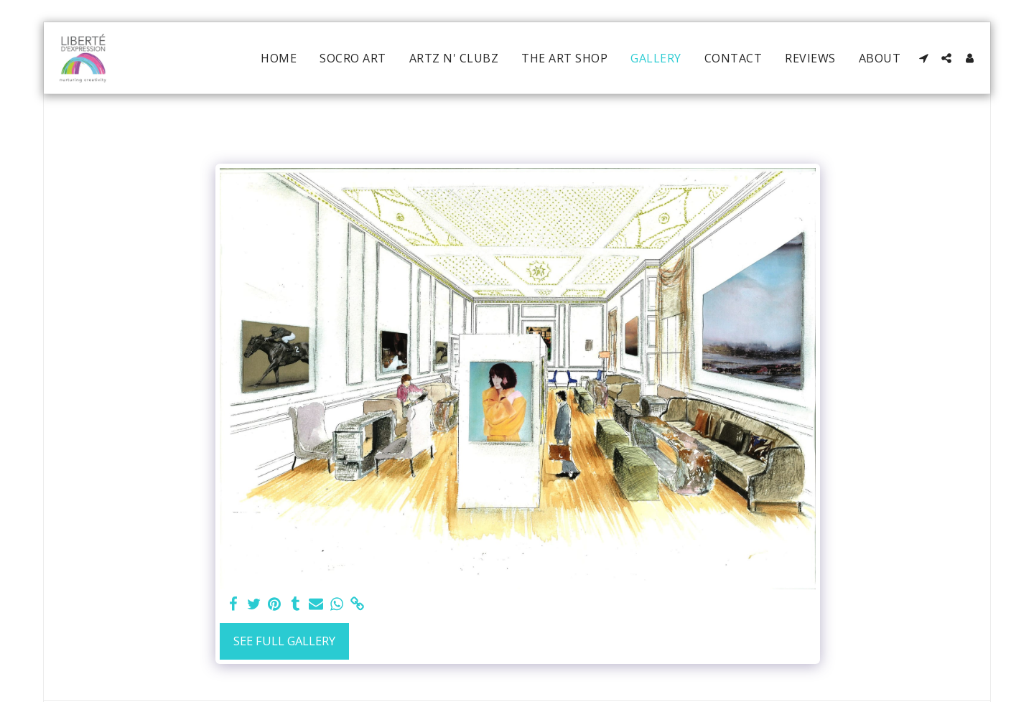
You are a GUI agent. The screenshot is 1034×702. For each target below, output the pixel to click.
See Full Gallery (284, 640)
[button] (923, 58)
